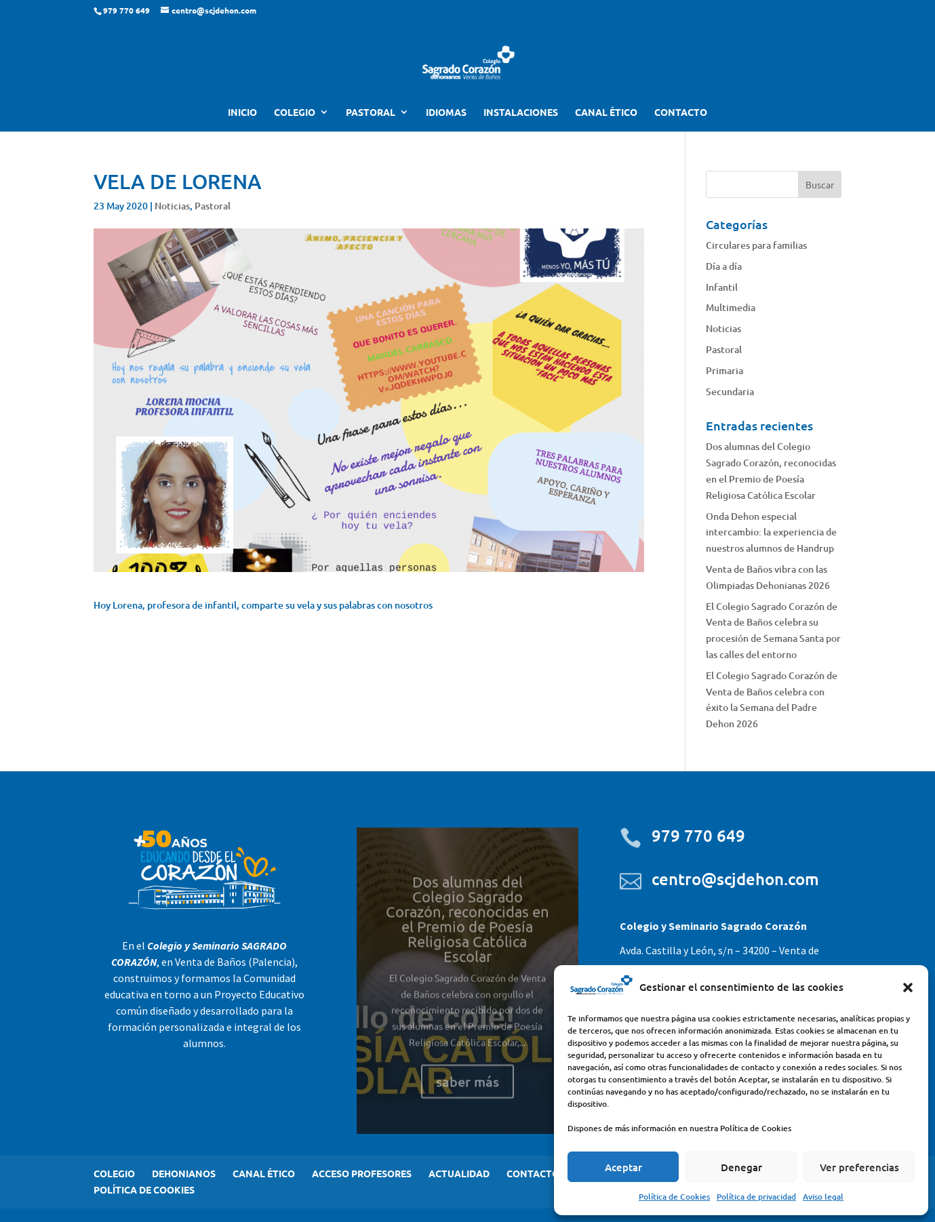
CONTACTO (680, 112)
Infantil (722, 287)
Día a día (724, 266)
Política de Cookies (674, 1196)
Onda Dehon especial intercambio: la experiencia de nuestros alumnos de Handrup (771, 532)
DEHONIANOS (184, 1173)
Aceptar (623, 1167)
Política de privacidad (756, 1196)
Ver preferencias (859, 1167)
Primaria (724, 370)
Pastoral (213, 205)
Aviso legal (823, 1196)
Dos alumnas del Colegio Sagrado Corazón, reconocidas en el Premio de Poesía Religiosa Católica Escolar (467, 933)
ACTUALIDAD (459, 1173)
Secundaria (730, 391)
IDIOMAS (446, 112)
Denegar (741, 1167)
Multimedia (730, 307)
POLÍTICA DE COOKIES (144, 1189)
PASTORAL (370, 112)
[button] (908, 987)
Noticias (172, 205)
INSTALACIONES (520, 112)
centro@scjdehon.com (735, 878)
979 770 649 (698, 835)
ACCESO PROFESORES (362, 1173)
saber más (467, 1096)
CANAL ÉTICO (606, 112)
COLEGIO (294, 112)
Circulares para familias (756, 245)
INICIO (242, 112)
